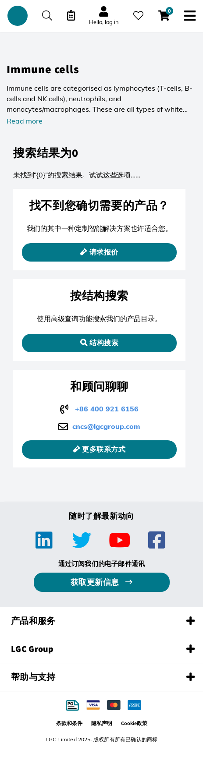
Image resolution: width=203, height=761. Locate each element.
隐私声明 (101, 723)
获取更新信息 (96, 582)
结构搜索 (103, 342)
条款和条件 (69, 723)
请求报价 (103, 252)
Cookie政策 (134, 723)
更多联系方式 (103, 449)
